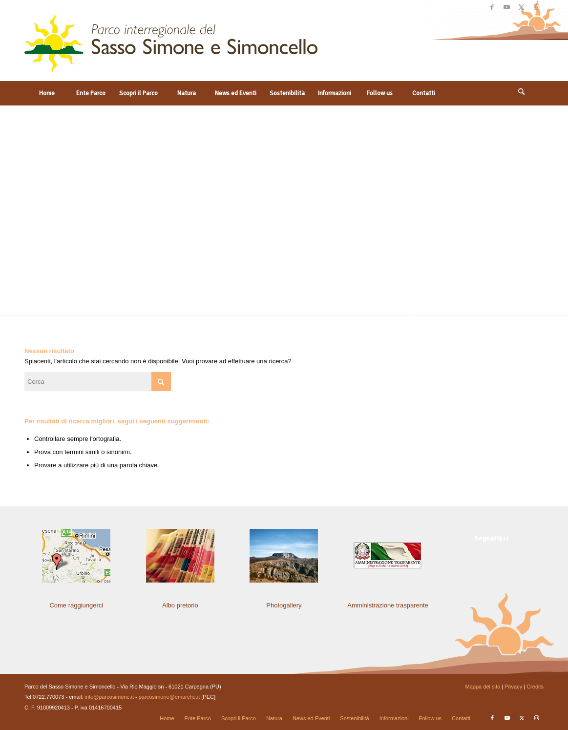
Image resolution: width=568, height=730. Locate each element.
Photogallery (283, 605)
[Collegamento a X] (521, 7)
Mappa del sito (483, 686)
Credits (535, 686)
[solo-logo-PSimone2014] (170, 48)
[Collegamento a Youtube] (507, 7)
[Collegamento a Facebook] (492, 7)
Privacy (513, 686)
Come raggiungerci (76, 605)
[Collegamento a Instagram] (536, 7)
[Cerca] (522, 93)
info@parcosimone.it (109, 697)
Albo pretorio (180, 605)
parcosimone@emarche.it (169, 697)
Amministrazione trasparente (387, 605)
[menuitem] (46, 93)
